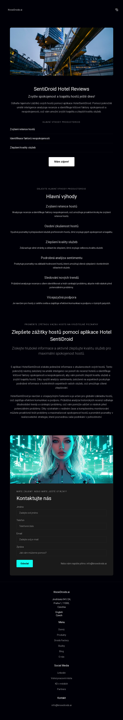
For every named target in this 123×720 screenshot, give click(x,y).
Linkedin (61, 673)
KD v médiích (61, 683)
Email (19, 533)
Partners (61, 689)
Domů (61, 629)
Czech (59, 615)
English (59, 612)
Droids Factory (61, 640)
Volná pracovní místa (61, 678)
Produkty (61, 635)
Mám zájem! (61, 161)
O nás (61, 656)
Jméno (20, 507)
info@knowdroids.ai (62, 705)
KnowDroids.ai (15, 10)
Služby (61, 646)
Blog (61, 651)
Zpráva (20, 547)
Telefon (20, 520)
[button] (116, 9)
